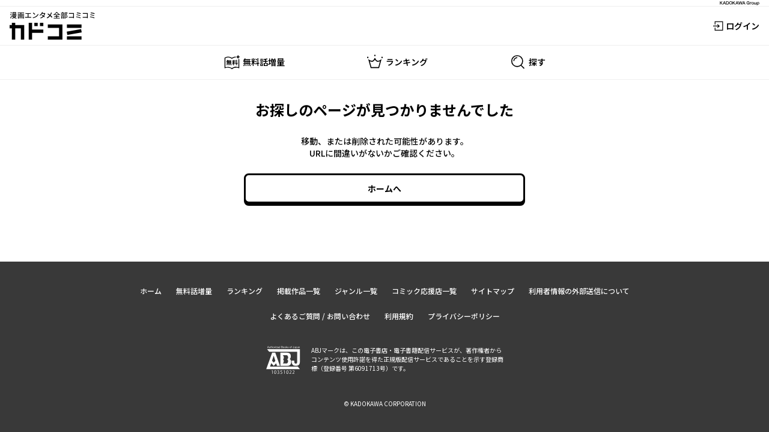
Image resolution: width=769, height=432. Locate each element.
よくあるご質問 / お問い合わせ (320, 316)
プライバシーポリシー (464, 316)
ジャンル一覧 (356, 291)
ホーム (151, 291)
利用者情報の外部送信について (579, 291)
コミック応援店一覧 (424, 291)
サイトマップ (492, 291)
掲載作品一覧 (298, 291)
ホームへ (384, 188)
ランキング (244, 291)
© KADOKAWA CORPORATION (385, 403)
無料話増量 (194, 291)
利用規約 (398, 316)
